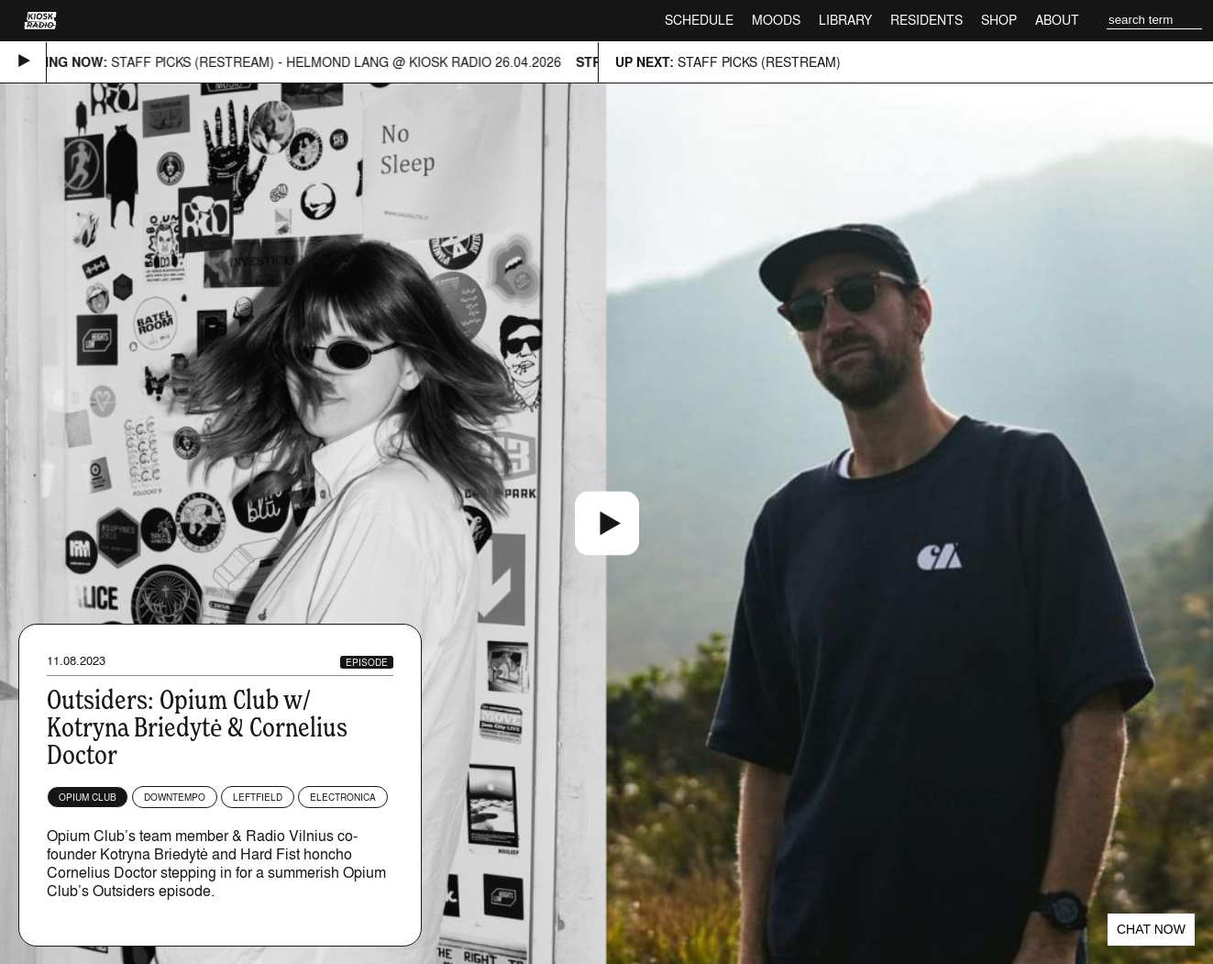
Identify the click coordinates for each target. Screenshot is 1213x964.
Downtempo (174, 797)
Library (845, 19)
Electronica (343, 797)
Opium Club (87, 797)
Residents (926, 19)
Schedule (699, 19)
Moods (776, 19)
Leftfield (257, 797)
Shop (999, 19)
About (1057, 19)
